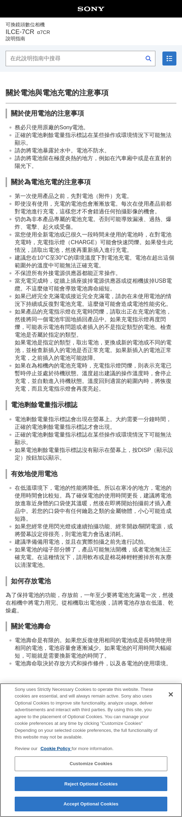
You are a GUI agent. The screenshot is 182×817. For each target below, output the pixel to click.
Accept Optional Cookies (91, 808)
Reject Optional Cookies (91, 788)
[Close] (170, 698)
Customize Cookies (91, 768)
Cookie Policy (56, 752)
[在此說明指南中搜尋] (80, 58)
